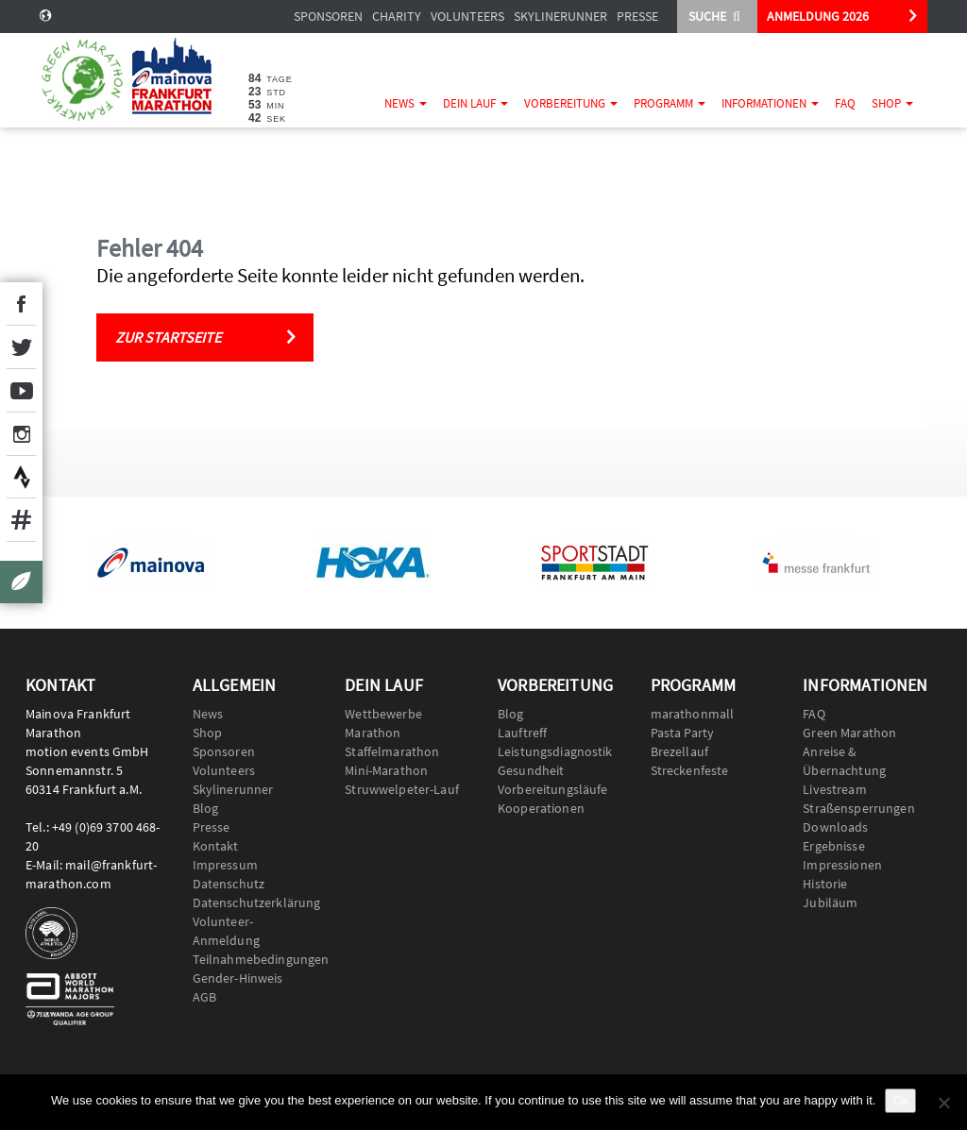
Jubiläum (830, 902)
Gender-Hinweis (238, 978)
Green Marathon (849, 732)
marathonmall (693, 713)
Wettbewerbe (383, 713)
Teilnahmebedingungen (255, 959)
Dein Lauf (475, 103)
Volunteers (467, 16)
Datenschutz (229, 883)
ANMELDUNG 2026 (818, 16)
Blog (206, 808)
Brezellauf (679, 751)
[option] (151, 563)
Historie (825, 883)
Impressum (225, 864)
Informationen (770, 103)
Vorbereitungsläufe (553, 789)
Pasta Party (683, 732)
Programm (669, 103)
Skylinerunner (560, 16)
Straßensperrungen (858, 808)
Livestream (834, 789)
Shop (892, 103)
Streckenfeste (690, 770)
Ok (900, 1100)
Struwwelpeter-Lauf (402, 789)
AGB (204, 996)
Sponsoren (328, 16)
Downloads (835, 826)
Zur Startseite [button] (168, 337)
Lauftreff (522, 732)
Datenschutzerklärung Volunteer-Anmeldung (255, 921)
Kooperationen (541, 808)
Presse (637, 16)
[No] (943, 1102)
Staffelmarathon (392, 751)
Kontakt (216, 845)
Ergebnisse (833, 845)
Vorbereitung (571, 103)
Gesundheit (531, 770)
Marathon (372, 732)
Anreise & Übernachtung (844, 761)
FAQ (845, 103)
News (405, 103)
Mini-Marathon (386, 770)
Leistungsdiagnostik (555, 751)
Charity (396, 16)
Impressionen (842, 864)
